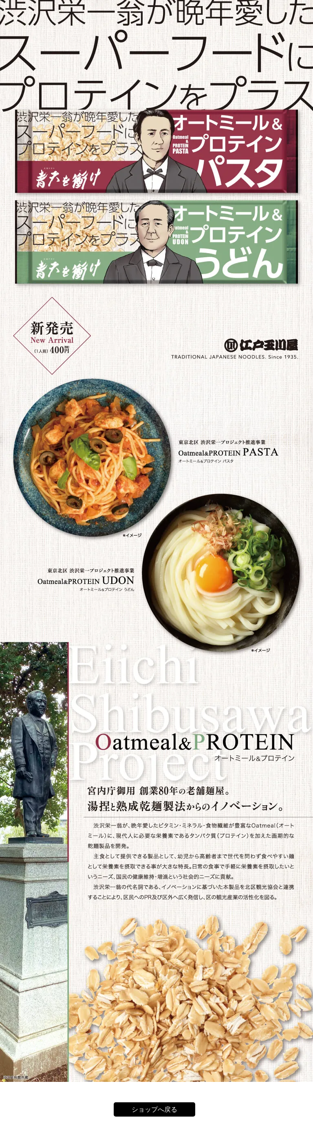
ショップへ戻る (154, 1109)
